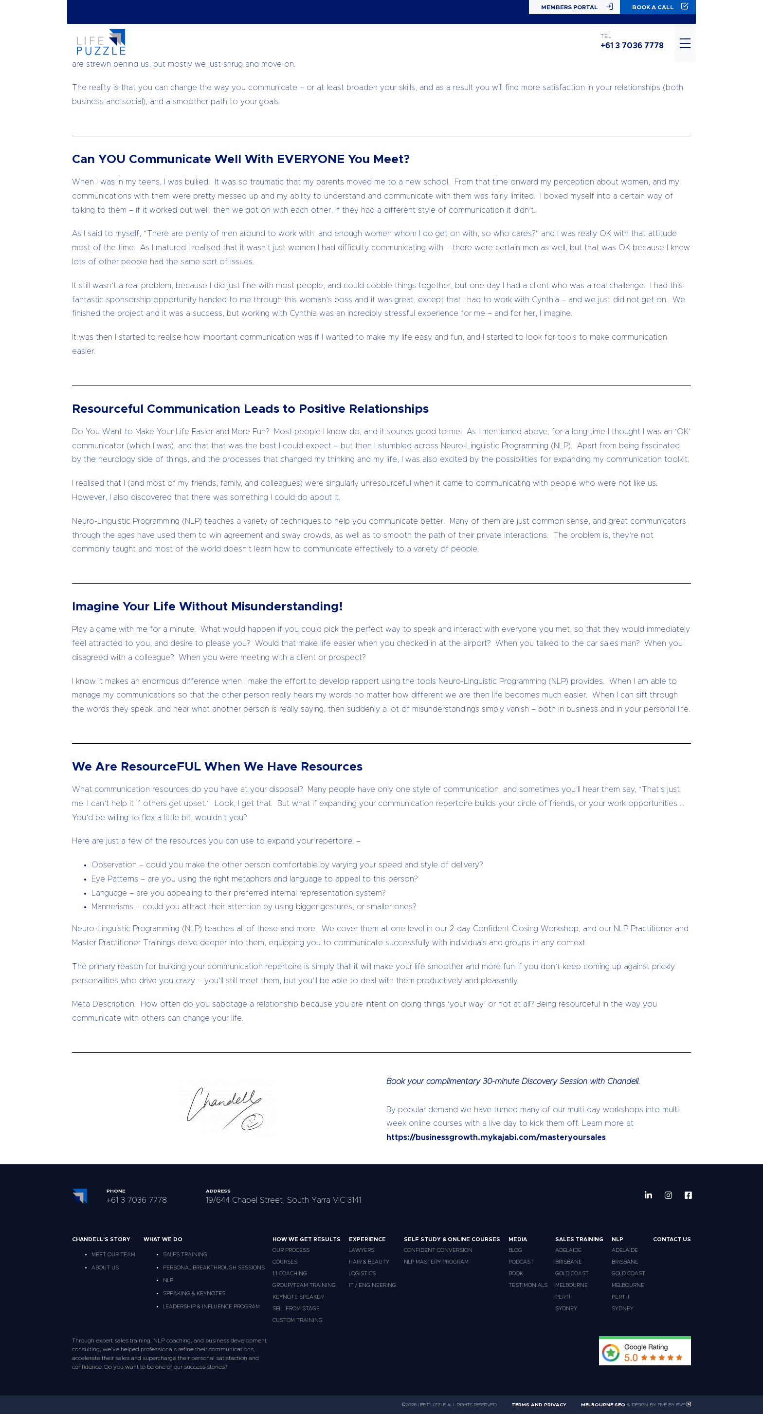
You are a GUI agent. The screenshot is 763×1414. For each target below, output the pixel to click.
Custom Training (297, 1320)
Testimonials (528, 1285)
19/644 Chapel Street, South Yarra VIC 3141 (283, 1200)
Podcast (521, 1262)
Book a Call (660, 6)
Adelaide (568, 1250)
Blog (515, 1250)
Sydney (566, 1308)
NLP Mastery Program (436, 1262)
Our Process (290, 1250)
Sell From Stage (296, 1308)
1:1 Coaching (289, 1273)
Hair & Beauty (369, 1262)
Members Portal (577, 6)
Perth (564, 1297)
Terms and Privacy (538, 1404)
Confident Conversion (438, 1250)
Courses (284, 1262)
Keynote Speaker (298, 1297)
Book (516, 1273)
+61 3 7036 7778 (632, 46)
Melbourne (571, 1285)
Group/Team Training (304, 1285)
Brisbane (568, 1262)
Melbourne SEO (603, 1404)
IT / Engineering (372, 1285)
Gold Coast (572, 1273)
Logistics (362, 1273)
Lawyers (361, 1250)
